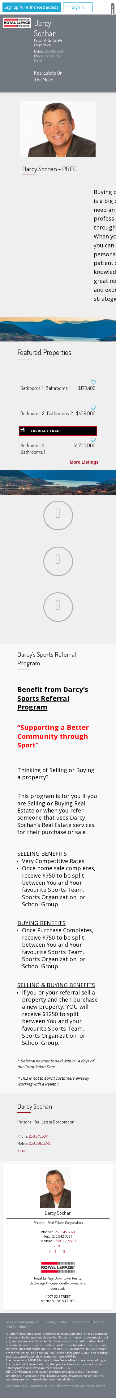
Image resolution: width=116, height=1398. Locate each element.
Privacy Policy (56, 1322)
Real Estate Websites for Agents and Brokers (77, 1386)
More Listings (84, 462)
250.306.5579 (54, 51)
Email (38, 60)
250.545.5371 (53, 56)
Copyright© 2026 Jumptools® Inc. (27, 1386)
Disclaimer (80, 1322)
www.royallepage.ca (23, 1322)
